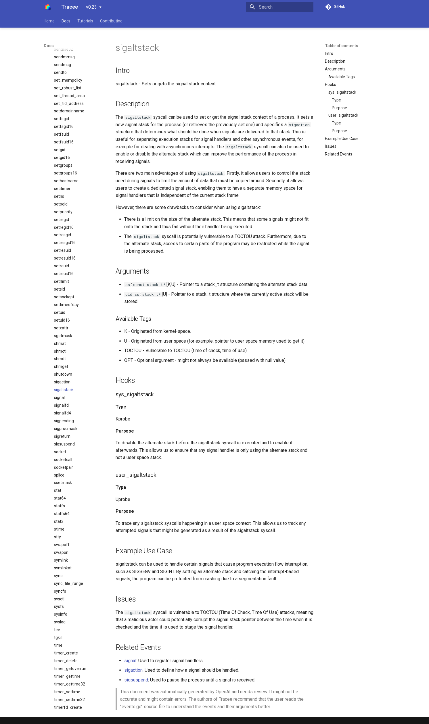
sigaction (133, 670)
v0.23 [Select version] (91, 7)
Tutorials (85, 21)
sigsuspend (136, 680)
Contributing (111, 21)
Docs (66, 21)
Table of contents (341, 45)
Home (49, 21)
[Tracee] (47, 7)
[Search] (279, 7)
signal (130, 660)
